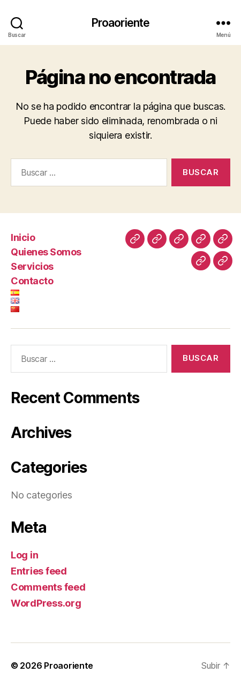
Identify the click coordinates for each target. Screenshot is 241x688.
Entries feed (39, 571)
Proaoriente (120, 22)
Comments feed (48, 587)
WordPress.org (46, 603)
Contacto (32, 280)
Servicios (32, 266)
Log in (24, 555)
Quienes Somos (46, 252)
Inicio (23, 237)
